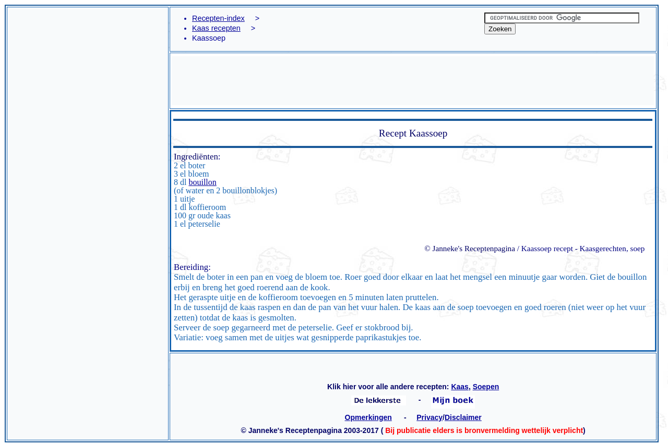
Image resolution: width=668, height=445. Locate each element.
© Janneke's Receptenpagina (469, 248)
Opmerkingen (368, 417)
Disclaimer (463, 417)
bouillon (202, 182)
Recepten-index (218, 18)
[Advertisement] (87, 67)
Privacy (429, 417)
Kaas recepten (216, 28)
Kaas (459, 386)
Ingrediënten (196, 157)
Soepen (486, 386)
